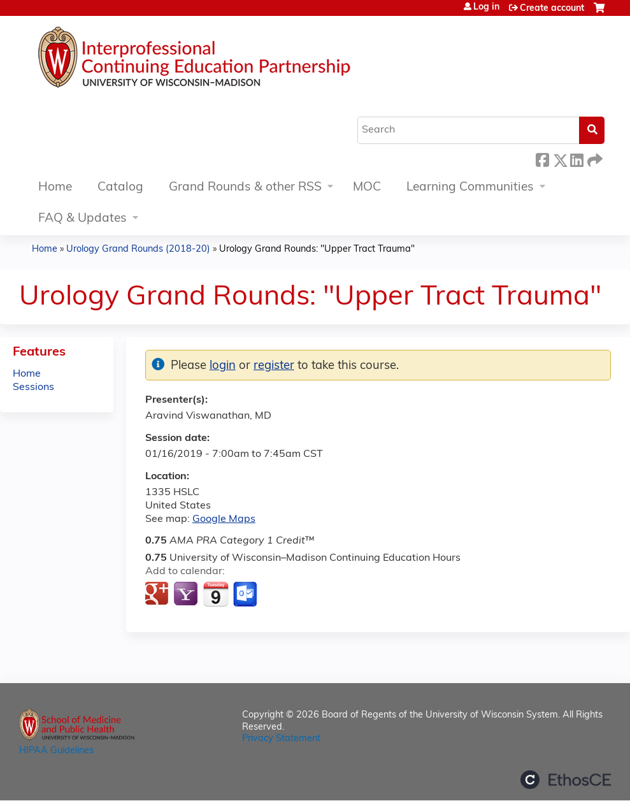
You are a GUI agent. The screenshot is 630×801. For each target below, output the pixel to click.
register (274, 366)
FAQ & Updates (82, 219)
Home (55, 188)
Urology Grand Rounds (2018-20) (138, 249)
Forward (593, 158)
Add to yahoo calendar (187, 594)
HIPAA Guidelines (56, 751)
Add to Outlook (246, 594)
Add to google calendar (158, 594)
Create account (552, 8)
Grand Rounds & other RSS (245, 188)
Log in (486, 7)
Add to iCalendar (216, 594)
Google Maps (223, 519)
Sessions (33, 387)
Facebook (542, 158)
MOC (367, 188)
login (223, 366)
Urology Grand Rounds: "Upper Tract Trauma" (317, 249)
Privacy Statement (281, 739)
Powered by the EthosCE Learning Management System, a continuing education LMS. (565, 779)
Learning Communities (470, 188)
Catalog (120, 188)
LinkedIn (576, 158)
